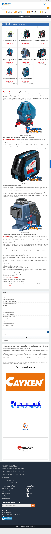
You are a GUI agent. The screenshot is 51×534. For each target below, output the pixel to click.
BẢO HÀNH (18, 0)
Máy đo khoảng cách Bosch (8, 297)
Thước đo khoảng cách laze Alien (9, 303)
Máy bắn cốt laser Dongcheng (9, 316)
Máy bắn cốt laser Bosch (12, 19)
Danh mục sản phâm (33, 16)
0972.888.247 (7, 478)
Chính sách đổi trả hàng (6, 493)
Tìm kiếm (48, 8)
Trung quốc (5, 340)
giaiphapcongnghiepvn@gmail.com (13, 482)
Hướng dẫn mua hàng (6, 495)
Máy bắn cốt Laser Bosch (11, 92)
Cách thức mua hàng (6, 498)
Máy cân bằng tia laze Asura (8, 323)
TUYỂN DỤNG (41, 0)
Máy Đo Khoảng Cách (6, 294)
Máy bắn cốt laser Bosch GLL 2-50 (41, 59)
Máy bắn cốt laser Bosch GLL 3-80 (25, 59)
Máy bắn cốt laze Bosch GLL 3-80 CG (9, 41)
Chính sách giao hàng (6, 491)
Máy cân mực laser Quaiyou (8, 312)
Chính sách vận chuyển (6, 490)
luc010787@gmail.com (9, 285)
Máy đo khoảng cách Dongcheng (9, 301)
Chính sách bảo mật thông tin (7, 488)
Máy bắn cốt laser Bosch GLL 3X (25, 78)
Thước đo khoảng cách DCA (8, 299)
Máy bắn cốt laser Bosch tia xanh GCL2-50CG (25, 41)
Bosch (4, 334)
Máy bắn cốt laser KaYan (8, 318)
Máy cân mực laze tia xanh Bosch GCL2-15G (41, 41)
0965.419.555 (8, 277)
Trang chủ (4, 19)
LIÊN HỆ (47, 0)
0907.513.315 (15, 277)
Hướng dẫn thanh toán (6, 496)
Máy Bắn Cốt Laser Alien (8, 321)
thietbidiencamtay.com (25, 526)
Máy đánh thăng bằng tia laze (9, 139)
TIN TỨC (35, 0)
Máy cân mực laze (6, 236)
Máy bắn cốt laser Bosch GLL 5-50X (9, 60)
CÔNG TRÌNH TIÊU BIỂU (27, 0)
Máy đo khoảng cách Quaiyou (9, 305)
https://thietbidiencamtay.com (11, 287)
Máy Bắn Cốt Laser (6, 307)
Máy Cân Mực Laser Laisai (8, 314)
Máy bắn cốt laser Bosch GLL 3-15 (10, 78)
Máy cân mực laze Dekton (8, 325)
